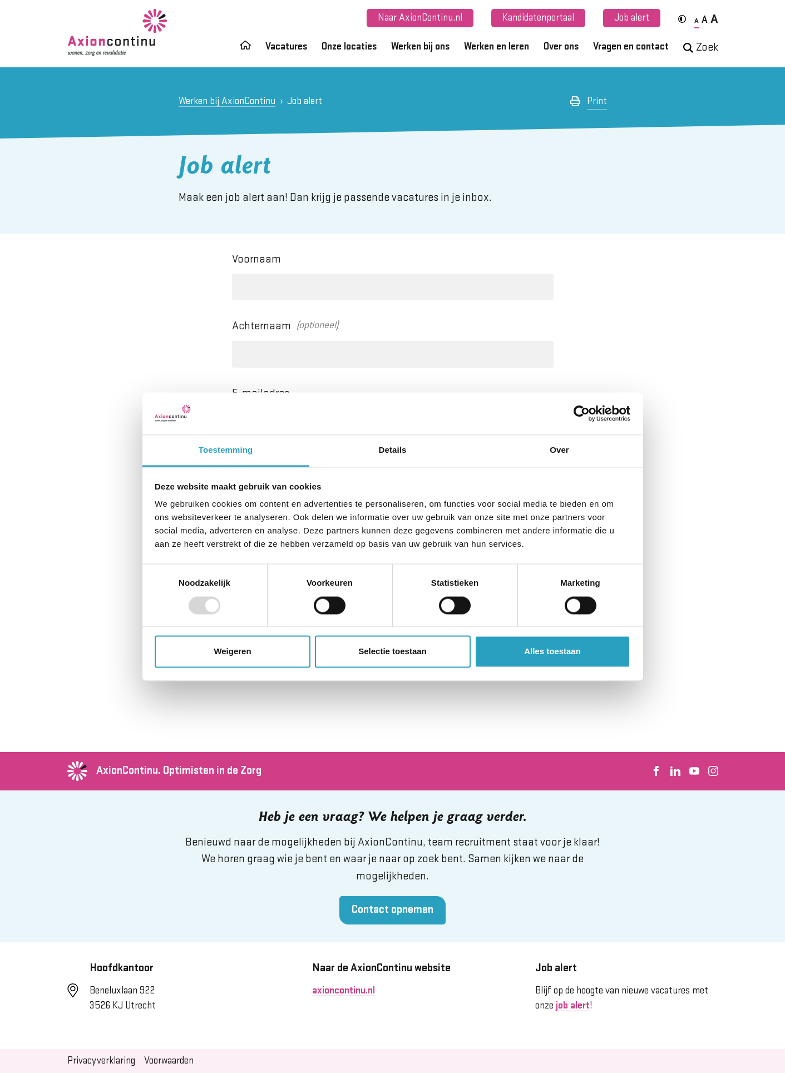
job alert (573, 1006)
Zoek (700, 47)
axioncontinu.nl (343, 991)
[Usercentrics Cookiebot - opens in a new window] (581, 413)
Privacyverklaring (101, 1061)
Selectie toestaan (392, 651)
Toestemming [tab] (226, 450)
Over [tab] (559, 450)
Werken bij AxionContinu (227, 101)
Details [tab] (393, 450)
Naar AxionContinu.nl (420, 18)
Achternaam (261, 326)
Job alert (631, 18)
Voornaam (256, 259)
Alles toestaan (552, 651)
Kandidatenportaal (538, 18)
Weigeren (232, 651)
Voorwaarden (169, 1061)
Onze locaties (349, 47)
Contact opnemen (392, 910)
